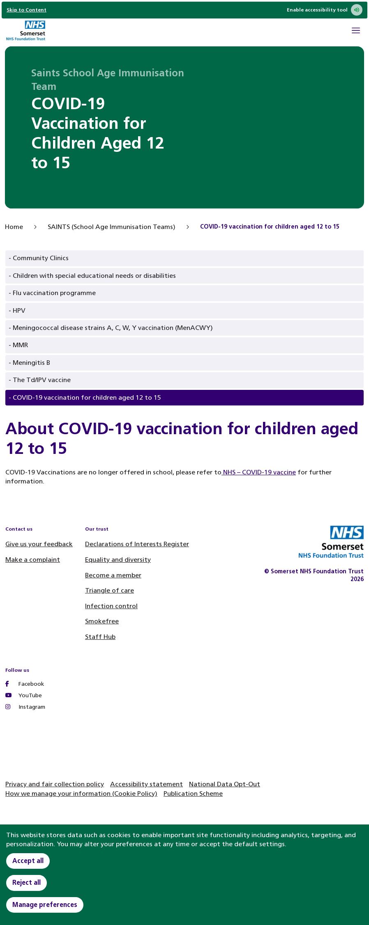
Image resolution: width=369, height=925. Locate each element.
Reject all (26, 882)
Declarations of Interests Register (137, 544)
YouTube (23, 695)
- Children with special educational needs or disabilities (92, 275)
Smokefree (102, 621)
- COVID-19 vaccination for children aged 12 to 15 (85, 397)
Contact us (18, 529)
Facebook (24, 683)
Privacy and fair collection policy (54, 784)
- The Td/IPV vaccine (40, 380)
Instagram (25, 706)
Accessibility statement (146, 784)
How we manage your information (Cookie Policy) (81, 793)
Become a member (113, 575)
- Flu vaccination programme (52, 293)
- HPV (17, 310)
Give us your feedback (39, 544)
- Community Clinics (39, 258)
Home (14, 227)
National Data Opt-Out (224, 784)
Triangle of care (109, 590)
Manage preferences (44, 905)
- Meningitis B (29, 362)
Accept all (28, 861)
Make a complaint (32, 559)
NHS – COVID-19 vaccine (258, 472)
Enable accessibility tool (324, 10)
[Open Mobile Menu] (356, 32)
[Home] (25, 31)
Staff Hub (100, 637)
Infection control (111, 606)
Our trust (96, 529)
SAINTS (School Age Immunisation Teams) (111, 227)
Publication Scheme (193, 793)
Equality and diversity (118, 559)
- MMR (18, 345)
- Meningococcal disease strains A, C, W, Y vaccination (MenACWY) (111, 328)
